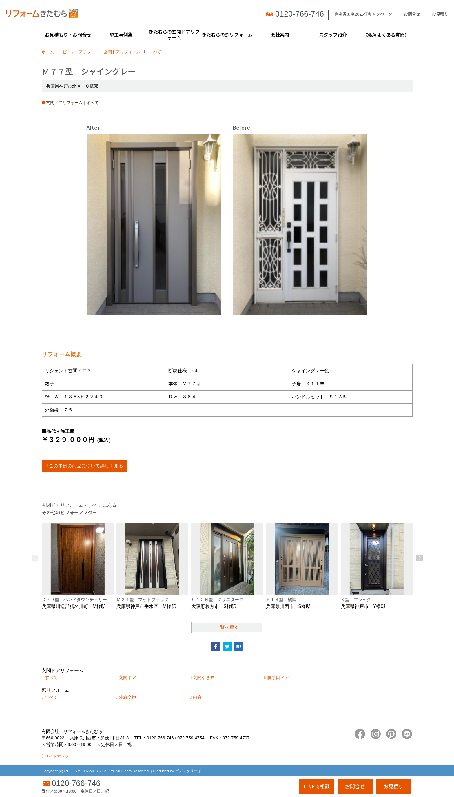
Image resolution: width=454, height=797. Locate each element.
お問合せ (412, 14)
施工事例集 (121, 34)
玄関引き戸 (204, 677)
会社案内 (280, 34)
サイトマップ (57, 756)
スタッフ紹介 (333, 34)
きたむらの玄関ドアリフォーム (174, 34)
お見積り (440, 14)
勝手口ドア (278, 677)
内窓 (197, 697)
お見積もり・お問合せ (68, 34)
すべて (51, 677)
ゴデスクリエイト (190, 771)
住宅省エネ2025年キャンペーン (363, 14)
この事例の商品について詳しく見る (86, 465)
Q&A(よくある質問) (385, 34)
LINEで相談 (316, 786)
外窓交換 (127, 697)
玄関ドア (127, 677)
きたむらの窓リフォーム (227, 34)
